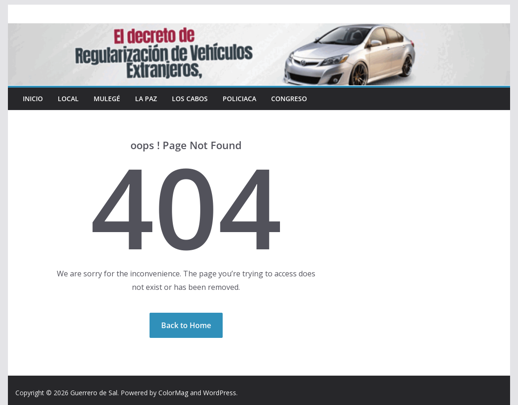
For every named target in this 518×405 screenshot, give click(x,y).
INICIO (33, 98)
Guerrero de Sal (93, 392)
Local (68, 98)
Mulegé (107, 98)
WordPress (219, 392)
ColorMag (173, 392)
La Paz (146, 98)
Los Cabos (190, 98)
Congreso (289, 98)
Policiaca (239, 98)
